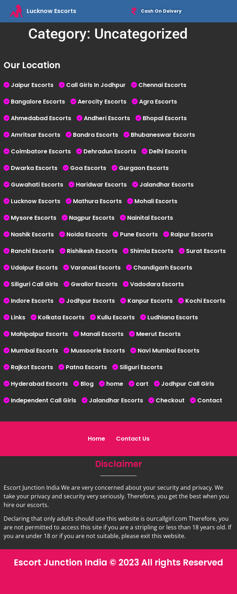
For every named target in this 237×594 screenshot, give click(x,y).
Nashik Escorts (32, 234)
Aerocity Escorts (102, 101)
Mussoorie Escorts (98, 350)
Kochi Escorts (205, 301)
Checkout (170, 400)
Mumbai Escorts (34, 350)
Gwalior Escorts (94, 284)
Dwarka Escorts (34, 168)
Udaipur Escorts (34, 267)
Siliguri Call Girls (34, 284)
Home (96, 438)
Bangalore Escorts (38, 101)
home (114, 384)
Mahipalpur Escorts (39, 334)
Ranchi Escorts (32, 251)
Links (18, 317)
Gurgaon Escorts (144, 168)
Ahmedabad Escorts (41, 118)
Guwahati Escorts (37, 184)
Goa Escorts (88, 168)
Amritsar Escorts (35, 135)
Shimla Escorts (151, 251)
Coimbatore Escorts (41, 151)
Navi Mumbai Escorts (168, 350)
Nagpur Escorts (92, 218)
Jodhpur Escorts (90, 301)
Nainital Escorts (150, 218)
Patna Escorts (86, 367)
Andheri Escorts (107, 118)
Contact (209, 400)
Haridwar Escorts (101, 184)
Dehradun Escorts (109, 151)
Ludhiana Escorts (172, 317)
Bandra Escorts (95, 135)
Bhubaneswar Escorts (163, 135)
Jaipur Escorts (32, 85)
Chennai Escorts (162, 85)
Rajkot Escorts (32, 367)
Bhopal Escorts (165, 118)
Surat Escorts (206, 251)
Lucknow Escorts (35, 201)
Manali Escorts (102, 334)
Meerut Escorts (158, 334)
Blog (87, 384)
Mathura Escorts (97, 201)
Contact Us (133, 438)
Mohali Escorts (155, 201)
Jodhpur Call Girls (187, 384)
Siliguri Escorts (141, 367)
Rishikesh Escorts (92, 251)
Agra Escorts (158, 101)
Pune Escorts (139, 234)
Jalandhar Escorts (166, 184)
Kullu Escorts (116, 317)
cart (142, 384)
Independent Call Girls (43, 400)
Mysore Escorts (33, 218)
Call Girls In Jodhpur (96, 85)
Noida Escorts (86, 234)
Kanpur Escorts (150, 301)
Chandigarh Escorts (162, 267)
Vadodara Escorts (157, 284)
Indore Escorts (32, 301)
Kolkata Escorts (61, 317)
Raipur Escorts (192, 234)
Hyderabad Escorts (39, 384)
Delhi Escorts (168, 151)
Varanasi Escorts (95, 267)
